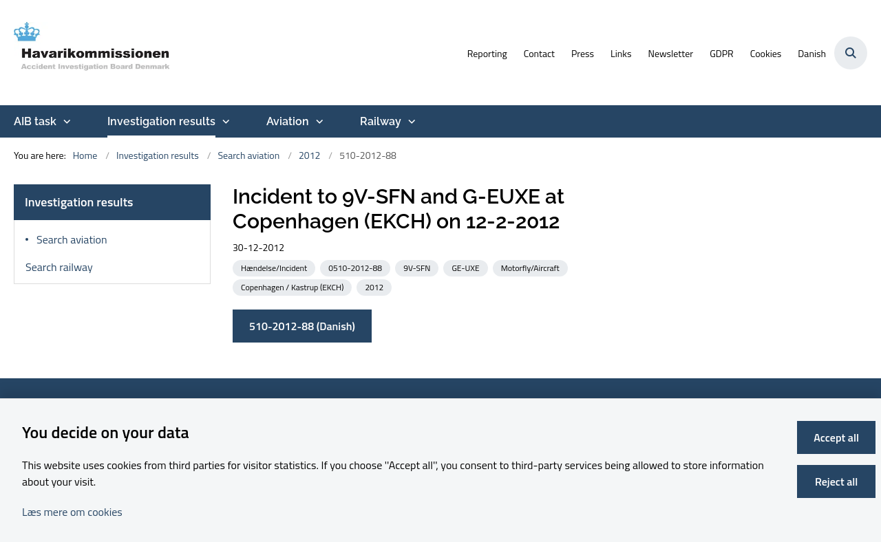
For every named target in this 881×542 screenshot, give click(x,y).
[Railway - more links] (410, 122)
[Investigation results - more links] (224, 122)
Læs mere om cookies (72, 511)
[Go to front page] (93, 52)
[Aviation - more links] (318, 122)
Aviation (287, 121)
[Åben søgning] (850, 52)
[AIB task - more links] (65, 122)
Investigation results (161, 121)
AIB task (35, 121)
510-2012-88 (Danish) (302, 326)
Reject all (836, 481)
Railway (380, 121)
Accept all (836, 437)
